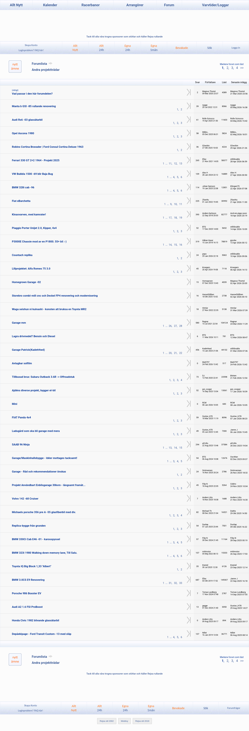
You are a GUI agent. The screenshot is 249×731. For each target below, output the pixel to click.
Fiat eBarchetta (21, 200)
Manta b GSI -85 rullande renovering (34, 106)
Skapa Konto (31, 45)
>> (241, 68)
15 (175, 244)
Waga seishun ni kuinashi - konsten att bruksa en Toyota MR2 (49, 309)
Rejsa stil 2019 (142, 721)
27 (175, 325)
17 (170, 217)
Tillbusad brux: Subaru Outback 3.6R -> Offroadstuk (43, 376)
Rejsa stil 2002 (107, 721)
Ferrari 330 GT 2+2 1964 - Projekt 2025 (35, 160)
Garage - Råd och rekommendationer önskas (39, 471)
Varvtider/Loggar (215, 5)
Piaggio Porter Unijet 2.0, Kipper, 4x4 (34, 228)
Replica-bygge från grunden (29, 525)
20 (170, 353)
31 (170, 583)
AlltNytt (75, 48)
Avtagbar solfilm (22, 363)
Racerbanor (90, 5)
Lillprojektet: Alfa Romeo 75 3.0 (31, 268)
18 (175, 217)
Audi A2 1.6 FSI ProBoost (27, 606)
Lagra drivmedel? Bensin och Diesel (33, 336)
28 (180, 325)
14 (170, 244)
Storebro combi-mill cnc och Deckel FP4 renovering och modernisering (55, 295)
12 (175, 163)
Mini (14, 403)
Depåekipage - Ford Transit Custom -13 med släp (41, 633)
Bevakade (182, 48)
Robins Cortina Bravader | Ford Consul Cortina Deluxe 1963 (47, 146)
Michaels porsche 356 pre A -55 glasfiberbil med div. (44, 512)
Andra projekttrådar (46, 70)
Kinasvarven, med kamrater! (29, 214)
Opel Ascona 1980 (23, 133)
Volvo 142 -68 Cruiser (25, 498)
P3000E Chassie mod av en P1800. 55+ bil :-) (39, 241)
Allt (101, 48)
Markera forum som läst (232, 64)
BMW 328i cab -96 (23, 187)
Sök (209, 48)
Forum (169, 5)
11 (170, 163)
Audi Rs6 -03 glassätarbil (27, 119)
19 (180, 217)
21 (175, 353)
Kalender (50, 5)
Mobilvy (124, 721)
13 (180, 163)
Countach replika (22, 255)
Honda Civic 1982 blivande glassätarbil (35, 620)
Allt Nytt (16, 5)
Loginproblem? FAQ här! (31, 50)
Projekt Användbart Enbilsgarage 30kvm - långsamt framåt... (48, 485)
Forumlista (43, 64)
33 (180, 583)
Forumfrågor (233, 708)
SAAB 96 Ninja (21, 444)
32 (175, 583)
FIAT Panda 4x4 (21, 417)
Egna (127, 48)
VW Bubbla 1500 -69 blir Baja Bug (32, 173)
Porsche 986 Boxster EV (26, 593)
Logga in (236, 47)
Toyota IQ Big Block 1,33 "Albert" (31, 566)
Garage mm (19, 322)
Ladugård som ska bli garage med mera (36, 431)
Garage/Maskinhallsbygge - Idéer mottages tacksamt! (44, 458)
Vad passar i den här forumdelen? (32, 93)
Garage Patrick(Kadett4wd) (28, 349)
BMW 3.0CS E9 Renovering (28, 579)
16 (180, 244)
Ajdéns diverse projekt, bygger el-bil (34, 390)
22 (180, 353)
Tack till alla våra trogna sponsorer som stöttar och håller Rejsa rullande (124, 36)
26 (170, 325)
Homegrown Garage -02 (26, 282)
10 (175, 204)
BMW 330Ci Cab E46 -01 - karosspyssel (36, 539)
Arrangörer (134, 5)
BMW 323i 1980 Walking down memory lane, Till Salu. (44, 552)
